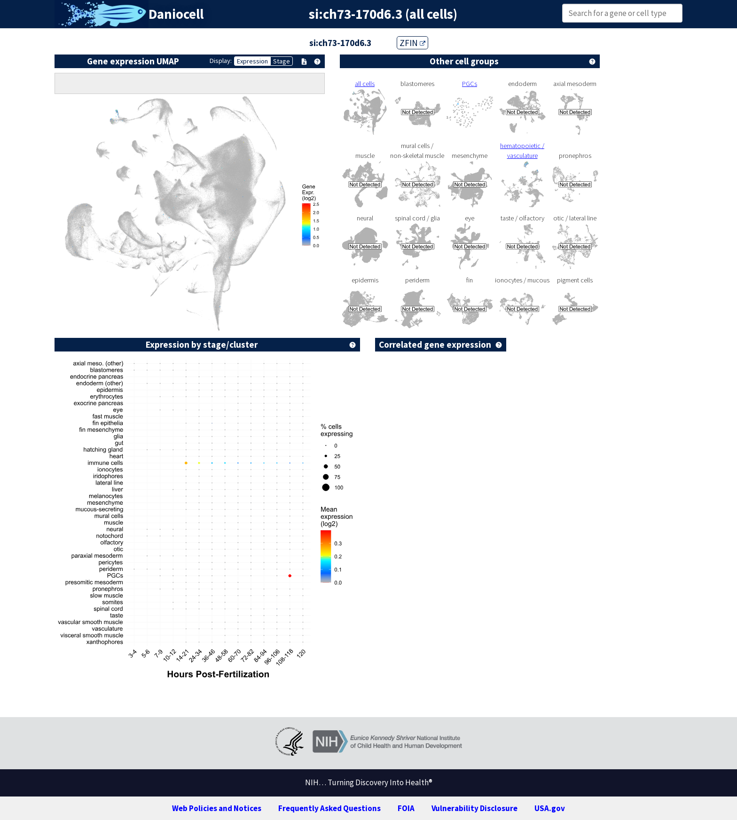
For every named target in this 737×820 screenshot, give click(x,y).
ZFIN (412, 42)
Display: (221, 60)
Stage (281, 61)
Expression (252, 61)
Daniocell (176, 14)
